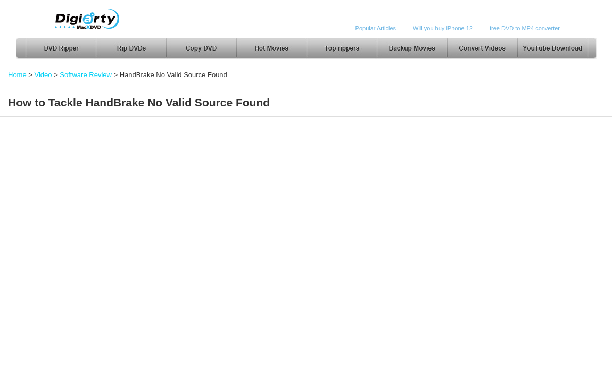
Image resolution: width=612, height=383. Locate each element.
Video (43, 75)
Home (17, 75)
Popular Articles (375, 28)
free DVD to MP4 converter (525, 28)
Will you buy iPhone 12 (443, 28)
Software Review (86, 75)
